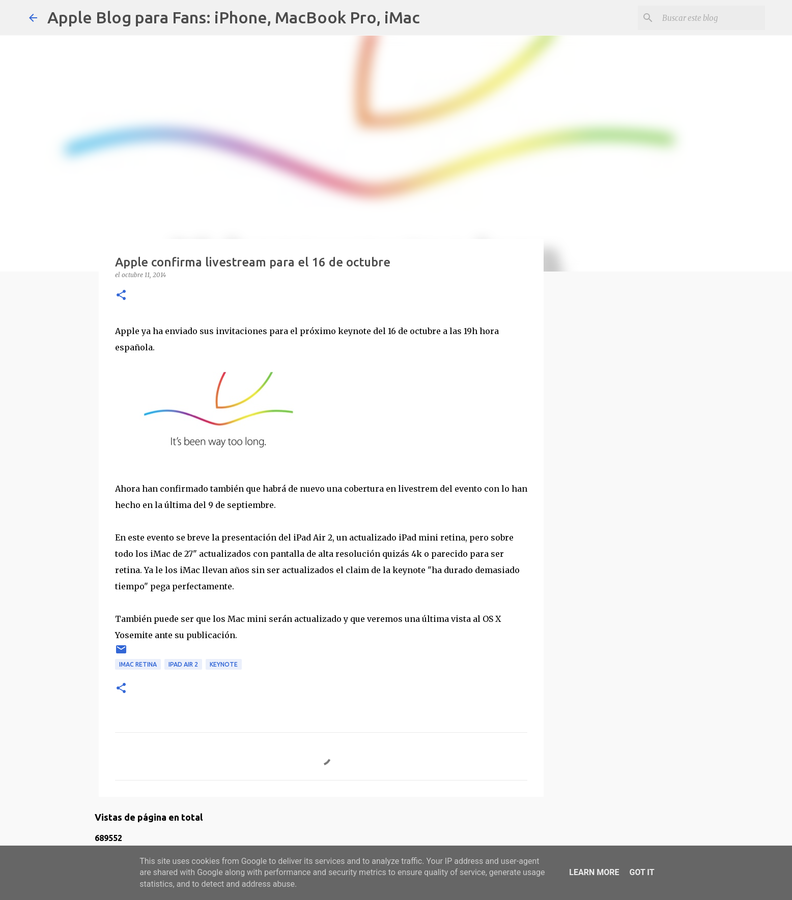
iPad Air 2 (183, 664)
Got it (641, 872)
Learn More (594, 872)
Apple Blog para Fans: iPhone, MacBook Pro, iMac (233, 17)
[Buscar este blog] (711, 18)
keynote (224, 664)
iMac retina (138, 664)
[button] (121, 296)
